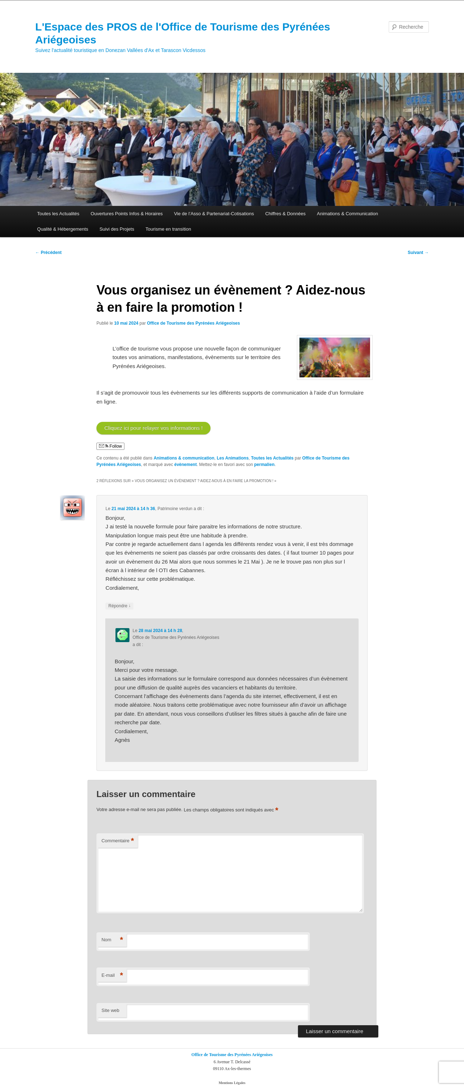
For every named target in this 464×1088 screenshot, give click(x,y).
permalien (264, 464)
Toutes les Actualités (58, 213)
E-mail (112, 975)
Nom (112, 940)
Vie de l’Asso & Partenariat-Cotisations (214, 213)
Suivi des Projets (116, 229)
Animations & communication (183, 458)
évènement (185, 464)
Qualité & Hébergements (62, 229)
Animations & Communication (347, 213)
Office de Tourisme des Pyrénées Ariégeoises (193, 323)
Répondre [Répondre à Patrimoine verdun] (119, 606)
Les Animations (232, 458)
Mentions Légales (232, 1083)
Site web (110, 1010)
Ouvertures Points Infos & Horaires (127, 213)
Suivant (418, 252)
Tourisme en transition (168, 229)
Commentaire (117, 841)
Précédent (48, 252)
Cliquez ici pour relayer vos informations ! (153, 428)
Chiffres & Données (285, 213)
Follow (110, 446)
